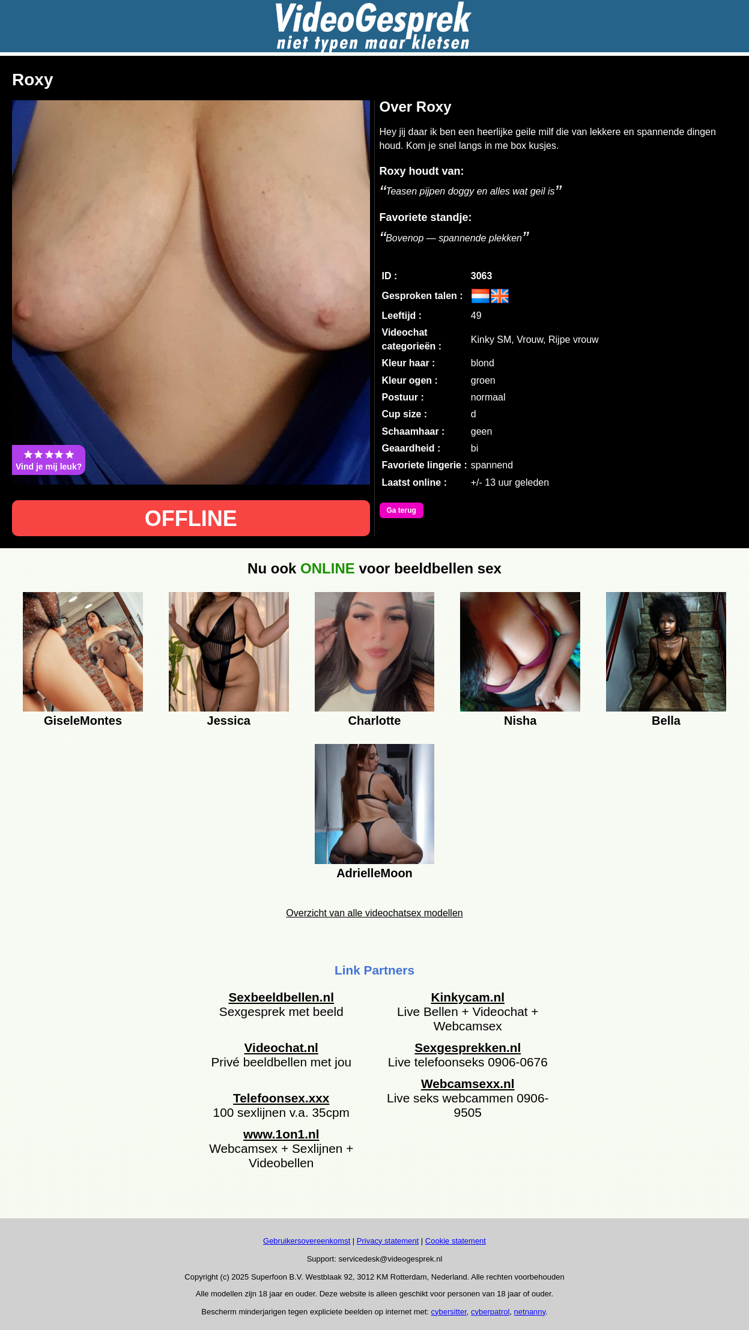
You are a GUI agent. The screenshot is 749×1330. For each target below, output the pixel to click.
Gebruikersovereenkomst (306, 1240)
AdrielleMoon (374, 873)
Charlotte (374, 720)
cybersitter (449, 1311)
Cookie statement (455, 1240)
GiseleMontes (83, 720)
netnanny (530, 1311)
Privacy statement (388, 1240)
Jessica (228, 720)
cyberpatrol (490, 1311)
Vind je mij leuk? (49, 460)
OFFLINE (191, 518)
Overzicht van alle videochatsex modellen (374, 913)
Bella (666, 720)
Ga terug (401, 510)
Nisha (520, 720)
